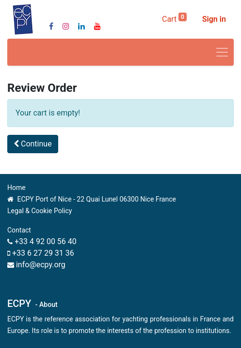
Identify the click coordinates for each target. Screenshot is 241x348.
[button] (32, 144)
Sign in (214, 19)
